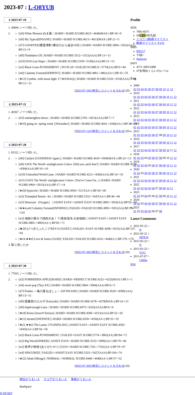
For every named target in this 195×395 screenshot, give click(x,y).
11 (167, 89)
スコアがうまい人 (55, 379)
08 (156, 89)
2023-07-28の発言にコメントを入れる (100, 252)
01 (134, 97)
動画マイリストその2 (150, 42)
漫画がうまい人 (81, 379)
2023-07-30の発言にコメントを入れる (100, 365)
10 (164, 89)
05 (145, 89)
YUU (142, 252)
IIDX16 (143, 237)
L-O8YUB (41, 7)
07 (153, 89)
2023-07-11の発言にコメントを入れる (100, 131)
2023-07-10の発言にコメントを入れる (100, 90)
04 (142, 89)
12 (171, 89)
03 (138, 89)
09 (160, 89)
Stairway (141, 58)
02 (134, 89)
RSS (133, 264)
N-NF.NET (6, 393)
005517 (140, 51)
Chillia (143, 260)
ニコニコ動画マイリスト (152, 39)
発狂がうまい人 (29, 379)
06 (149, 89)
